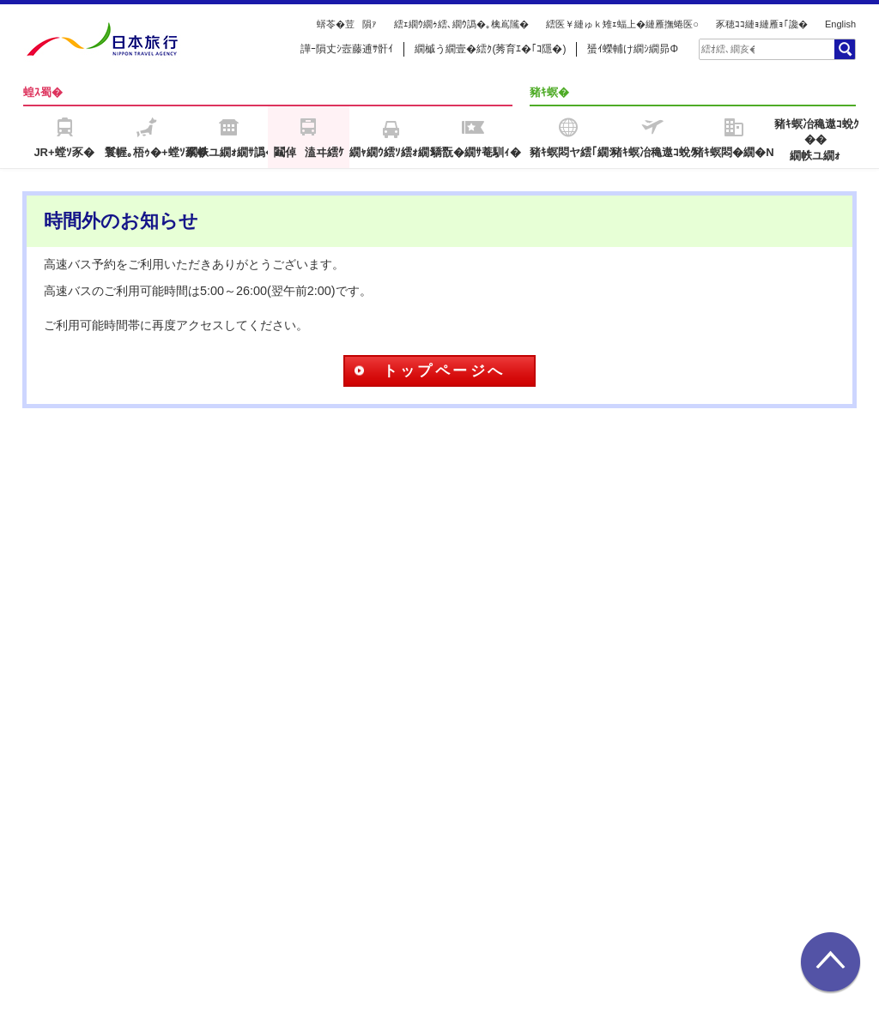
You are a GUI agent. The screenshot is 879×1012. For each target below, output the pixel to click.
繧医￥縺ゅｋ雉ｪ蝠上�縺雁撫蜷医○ (622, 24)
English (840, 24)
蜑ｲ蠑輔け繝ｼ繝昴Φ (632, 49)
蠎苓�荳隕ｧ (347, 24)
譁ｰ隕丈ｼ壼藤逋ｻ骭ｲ (346, 49)
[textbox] (728, 48)
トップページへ (444, 371)
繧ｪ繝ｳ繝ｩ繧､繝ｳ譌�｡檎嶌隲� (461, 24)
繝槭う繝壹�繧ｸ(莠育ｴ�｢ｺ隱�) (490, 49)
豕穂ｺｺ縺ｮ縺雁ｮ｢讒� (762, 24)
